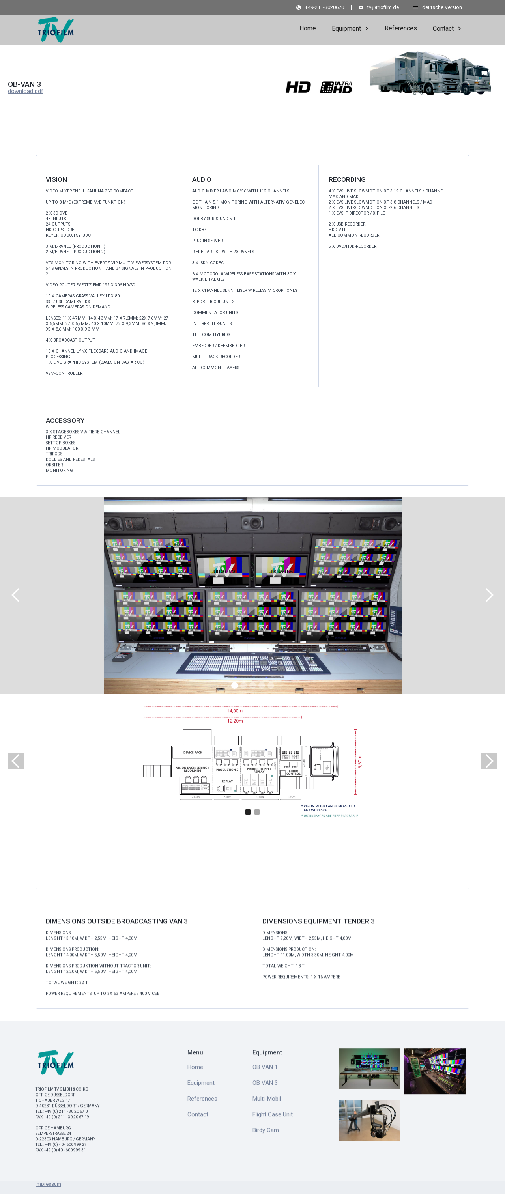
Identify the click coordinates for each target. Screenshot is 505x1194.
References (401, 28)
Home (307, 28)
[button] (350, 27)
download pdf (25, 91)
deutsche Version (442, 7)
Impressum (48, 1184)
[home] (56, 27)
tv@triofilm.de (383, 7)
